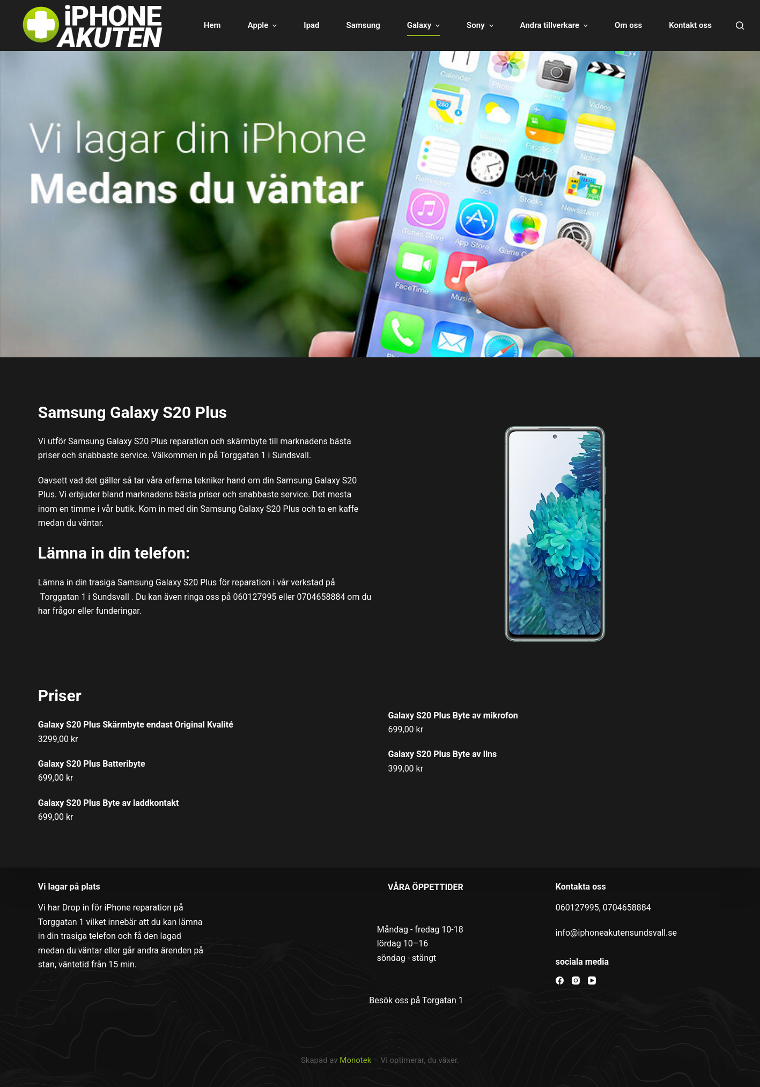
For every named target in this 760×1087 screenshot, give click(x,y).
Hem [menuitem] (212, 25)
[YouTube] (592, 980)
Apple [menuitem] (264, 25)
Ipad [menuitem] (311, 25)
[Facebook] (560, 980)
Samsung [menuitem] (363, 25)
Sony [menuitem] (481, 25)
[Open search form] (740, 25)
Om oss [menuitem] (628, 25)
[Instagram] (576, 980)
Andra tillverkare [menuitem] (555, 25)
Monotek (355, 1060)
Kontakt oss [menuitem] (690, 25)
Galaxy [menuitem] (424, 25)
